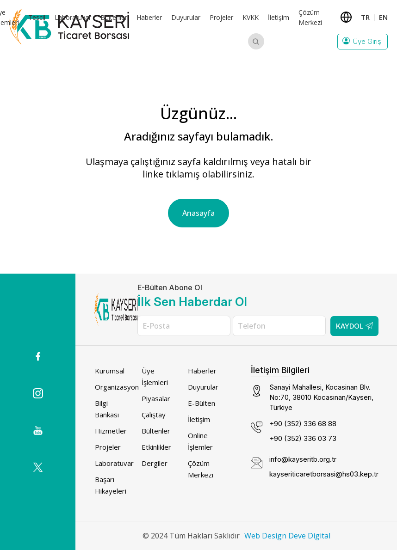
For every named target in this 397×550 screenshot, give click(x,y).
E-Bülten (201, 403)
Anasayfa (198, 213)
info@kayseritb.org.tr (302, 459)
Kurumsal (109, 370)
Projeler (221, 17)
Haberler (149, 17)
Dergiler (154, 463)
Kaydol (354, 326)
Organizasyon (117, 386)
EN (383, 17)
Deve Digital (309, 536)
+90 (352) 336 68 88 (302, 423)
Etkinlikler (156, 447)
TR (365, 17)
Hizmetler (111, 430)
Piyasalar (156, 398)
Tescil (36, 17)
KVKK (250, 17)
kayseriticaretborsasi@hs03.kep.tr (323, 474)
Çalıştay (154, 414)
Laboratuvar (73, 17)
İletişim (278, 17)
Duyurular (185, 17)
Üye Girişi (362, 41)
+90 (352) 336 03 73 (302, 438)
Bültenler (113, 17)
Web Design (265, 536)
